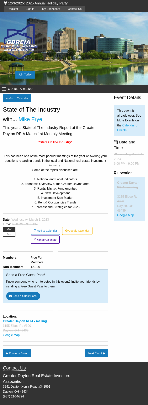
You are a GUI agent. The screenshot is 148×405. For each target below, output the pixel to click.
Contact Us (75, 8)
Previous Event (17, 353)
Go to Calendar (17, 98)
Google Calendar (77, 230)
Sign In (30, 8)
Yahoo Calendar (45, 239)
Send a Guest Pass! (23, 295)
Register (13, 8)
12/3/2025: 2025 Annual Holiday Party (36, 3)
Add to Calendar (45, 230)
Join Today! (25, 74)
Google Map (11, 335)
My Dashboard (51, 8)
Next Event (96, 353)
